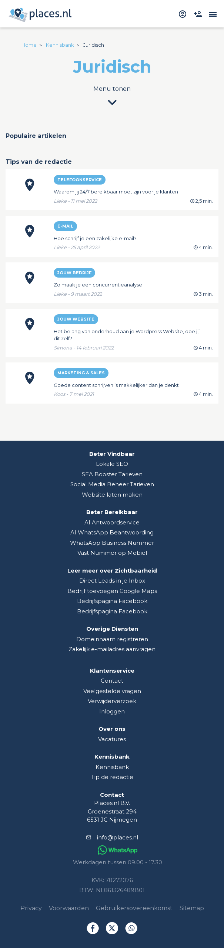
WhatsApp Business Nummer (112, 542)
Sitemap (192, 908)
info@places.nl (117, 837)
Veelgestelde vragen (112, 691)
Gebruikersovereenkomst (134, 908)
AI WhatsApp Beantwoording (112, 532)
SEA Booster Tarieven (112, 474)
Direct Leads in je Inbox (112, 580)
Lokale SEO (112, 463)
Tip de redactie (112, 776)
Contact (112, 680)
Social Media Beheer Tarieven (112, 484)
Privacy (31, 908)
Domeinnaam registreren (112, 639)
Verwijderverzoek (112, 701)
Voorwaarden (69, 908)
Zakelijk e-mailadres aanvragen (112, 649)
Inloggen (112, 711)
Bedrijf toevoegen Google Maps (112, 590)
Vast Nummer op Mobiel (112, 552)
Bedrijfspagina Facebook (112, 600)
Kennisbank (112, 766)
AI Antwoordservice (112, 522)
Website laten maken (112, 494)
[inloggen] (183, 13)
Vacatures (112, 739)
